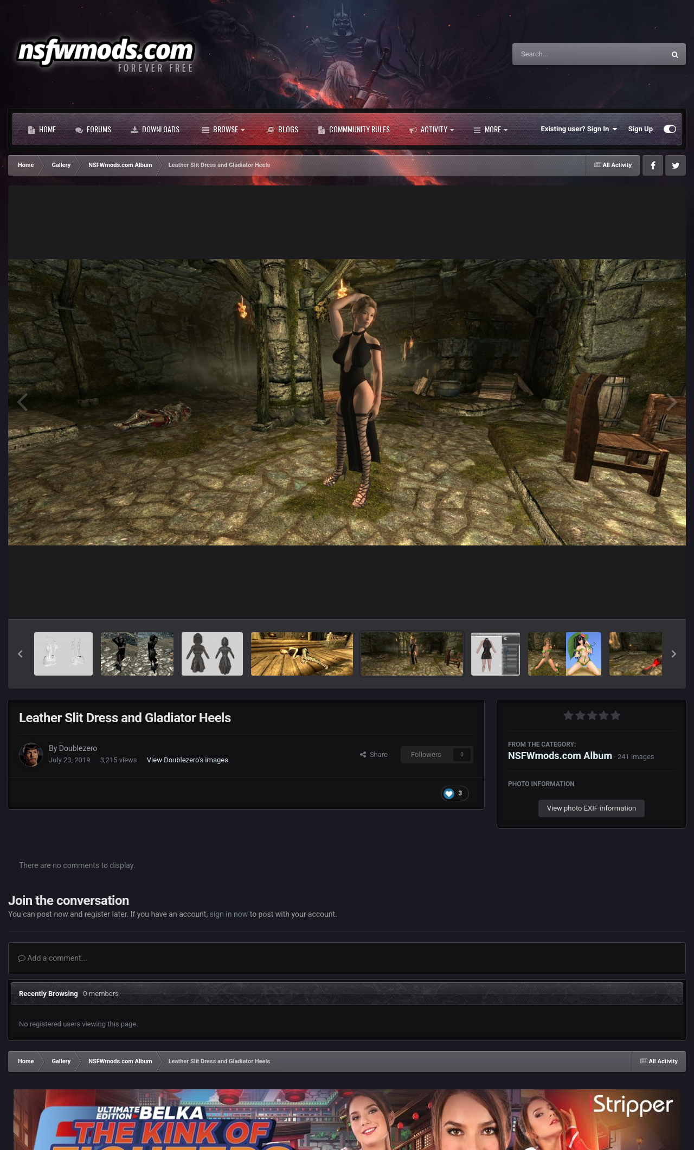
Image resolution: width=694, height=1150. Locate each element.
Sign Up (640, 129)
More (490, 129)
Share (374, 754)
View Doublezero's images (187, 760)
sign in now (229, 914)
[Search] (561, 54)
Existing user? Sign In (579, 129)
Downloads (155, 129)
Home (42, 129)
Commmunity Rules (354, 129)
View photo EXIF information (592, 808)
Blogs (282, 129)
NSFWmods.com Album (560, 755)
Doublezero (78, 748)
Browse (223, 129)
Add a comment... (52, 958)
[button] (20, 654)
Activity (432, 129)
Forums (93, 129)
